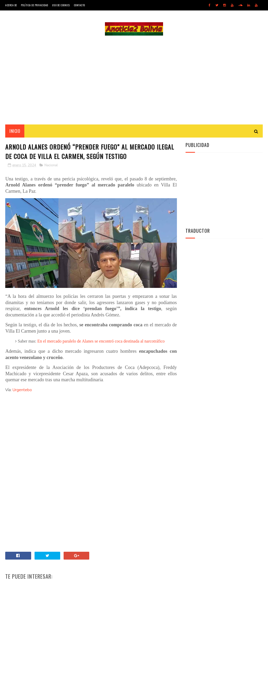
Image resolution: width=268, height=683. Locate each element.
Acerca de (11, 5)
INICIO (14, 131)
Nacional (51, 165)
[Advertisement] (134, 80)
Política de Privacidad (34, 5)
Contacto (79, 5)
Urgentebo (22, 389)
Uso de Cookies (61, 5)
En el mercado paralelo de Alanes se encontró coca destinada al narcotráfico (101, 341)
